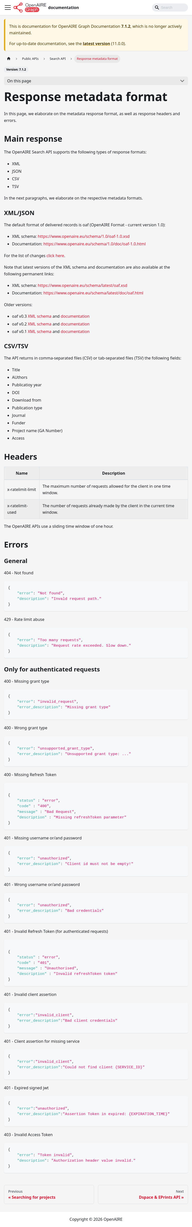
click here (55, 255)
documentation (75, 316)
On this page (19, 81)
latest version (96, 43)
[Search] (170, 8)
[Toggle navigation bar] (8, 7)
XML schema (40, 316)
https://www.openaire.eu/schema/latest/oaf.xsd (82, 285)
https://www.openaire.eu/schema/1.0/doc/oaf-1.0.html (94, 244)
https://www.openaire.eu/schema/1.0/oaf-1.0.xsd (84, 236)
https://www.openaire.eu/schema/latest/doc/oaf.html (93, 293)
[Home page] (9, 59)
